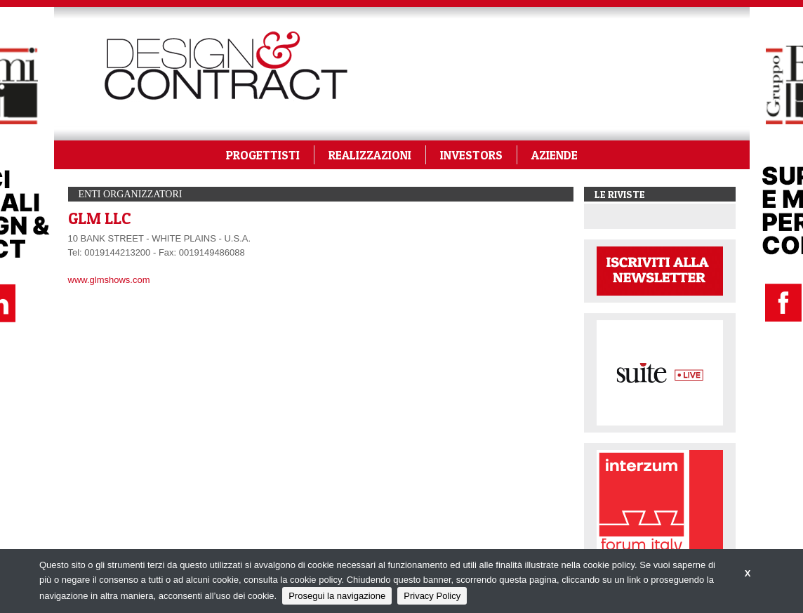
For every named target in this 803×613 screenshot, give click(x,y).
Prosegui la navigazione (336, 596)
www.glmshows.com (109, 280)
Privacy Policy (432, 596)
